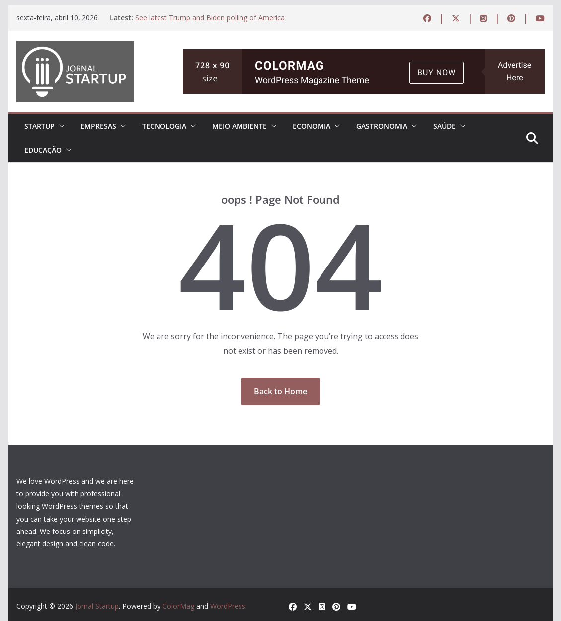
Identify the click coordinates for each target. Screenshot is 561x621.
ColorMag (178, 606)
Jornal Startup (97, 606)
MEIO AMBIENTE (239, 126)
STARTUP (39, 126)
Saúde (444, 126)
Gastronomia (381, 126)
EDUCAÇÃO (43, 150)
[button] (60, 126)
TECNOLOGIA (164, 126)
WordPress (227, 606)
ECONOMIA (311, 126)
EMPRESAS (98, 126)
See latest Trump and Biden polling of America (210, 17)
